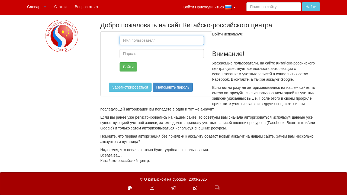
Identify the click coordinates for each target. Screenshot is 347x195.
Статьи (60, 7)
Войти (128, 67)
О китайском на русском (165, 179)
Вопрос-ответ (86, 7)
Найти (311, 7)
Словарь (36, 7)
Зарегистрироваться (130, 87)
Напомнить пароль (172, 87)
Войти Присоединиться (209, 7)
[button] (130, 187)
